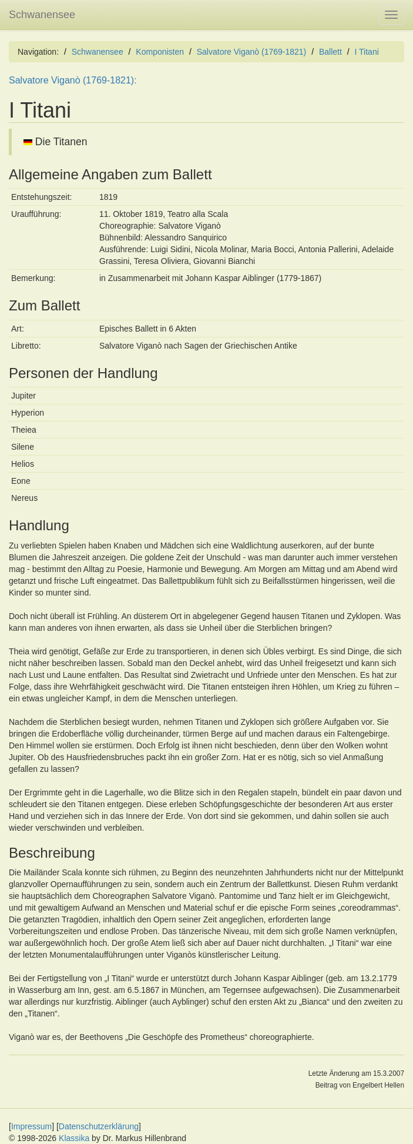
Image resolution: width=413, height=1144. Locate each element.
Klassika (74, 1138)
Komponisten (160, 51)
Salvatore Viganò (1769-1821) (252, 51)
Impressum (31, 1126)
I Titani (367, 51)
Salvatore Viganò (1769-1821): (73, 80)
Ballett (330, 51)
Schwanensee (42, 15)
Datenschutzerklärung (99, 1126)
